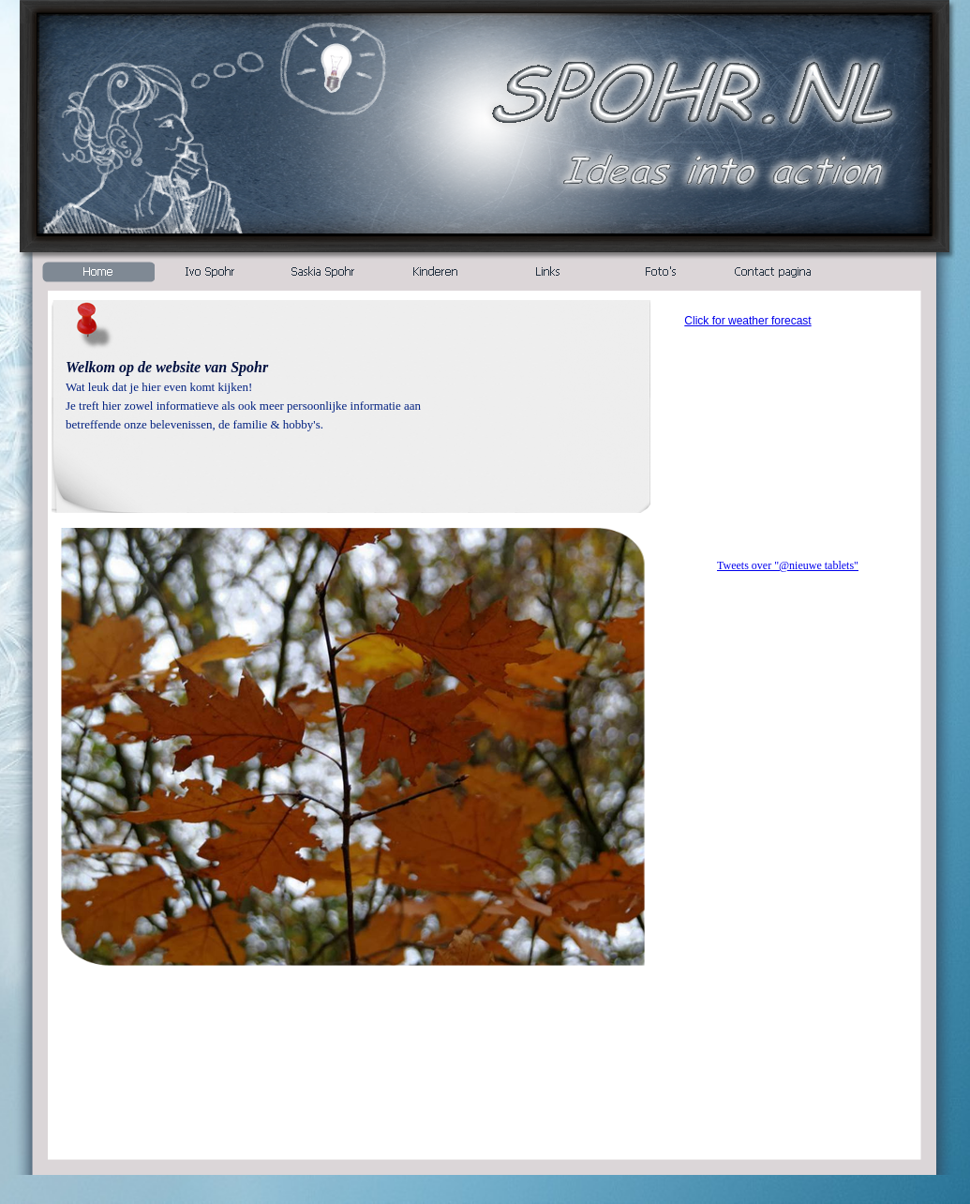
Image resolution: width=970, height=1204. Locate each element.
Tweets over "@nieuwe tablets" (787, 565)
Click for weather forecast (747, 320)
